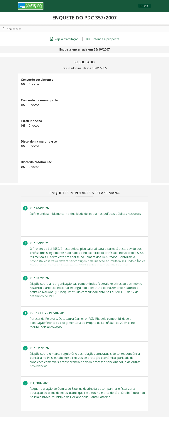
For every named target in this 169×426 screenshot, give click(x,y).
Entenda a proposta (103, 39)
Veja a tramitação (64, 39)
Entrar (144, 6)
